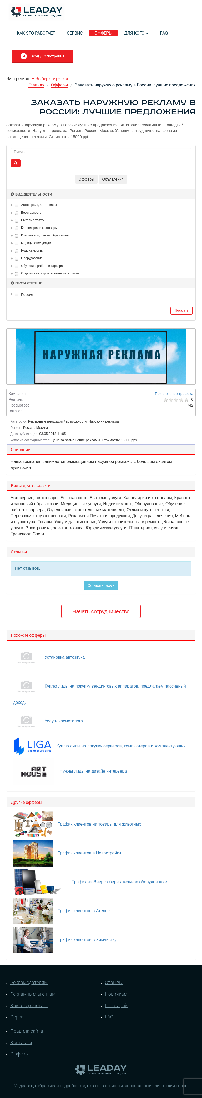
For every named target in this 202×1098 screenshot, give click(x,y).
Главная (36, 84)
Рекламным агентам (32, 994)
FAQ (164, 33)
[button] (13, 205)
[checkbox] (17, 205)
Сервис (75, 33)
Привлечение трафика (174, 394)
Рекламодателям (29, 982)
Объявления (113, 179)
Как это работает (36, 33)
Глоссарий (116, 1005)
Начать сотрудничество (101, 611)
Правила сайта (26, 1031)
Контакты (21, 1042)
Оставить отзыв (101, 585)
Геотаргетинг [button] (26, 283)
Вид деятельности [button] (31, 194)
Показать (181, 310)
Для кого (136, 33)
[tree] (101, 295)
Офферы (103, 33)
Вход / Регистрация (42, 56)
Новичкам (116, 994)
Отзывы (114, 982)
